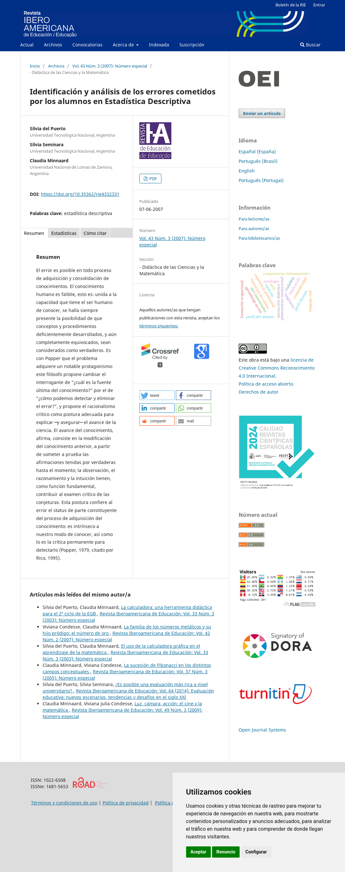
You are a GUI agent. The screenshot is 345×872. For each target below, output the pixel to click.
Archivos (53, 45)
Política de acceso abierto (266, 384)
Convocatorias (87, 45)
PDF (152, 178)
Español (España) (257, 151)
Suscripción (191, 45)
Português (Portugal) (261, 180)
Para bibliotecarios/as (259, 238)
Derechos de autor (258, 392)
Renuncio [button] (226, 851)
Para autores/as (254, 228)
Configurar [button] (256, 851)
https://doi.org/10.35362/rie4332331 (80, 194)
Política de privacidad (126, 803)
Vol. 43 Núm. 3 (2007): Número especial (109, 66)
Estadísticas (64, 233)
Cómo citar (95, 233)
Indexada (159, 45)
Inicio (35, 66)
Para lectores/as (254, 219)
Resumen (34, 233)
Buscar (310, 45)
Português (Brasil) (258, 161)
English (247, 171)
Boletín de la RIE (290, 5)
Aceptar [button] (199, 851)
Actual (27, 45)
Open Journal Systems (262, 730)
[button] (157, 395)
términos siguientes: (158, 326)
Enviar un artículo (262, 113)
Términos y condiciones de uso (64, 803)
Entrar (319, 5)
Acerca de (124, 45)
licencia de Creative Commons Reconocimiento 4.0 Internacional (277, 368)
